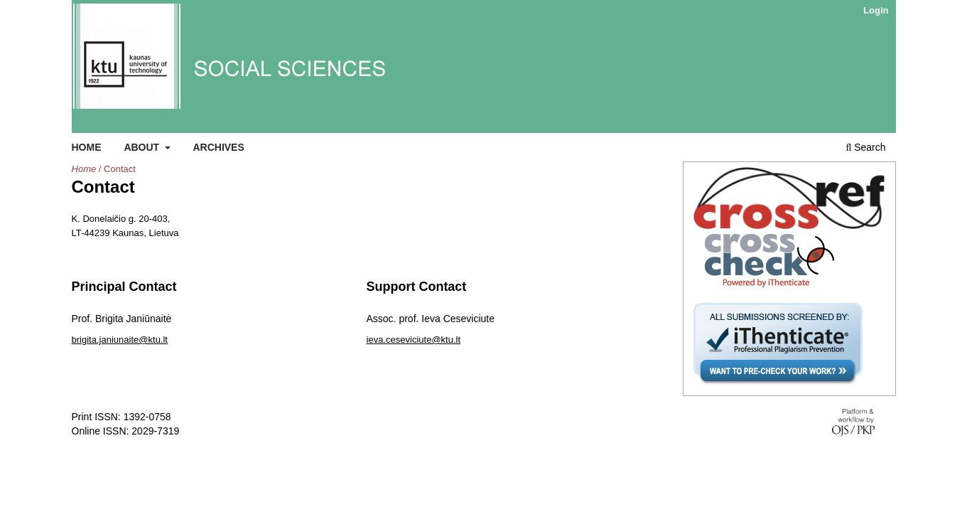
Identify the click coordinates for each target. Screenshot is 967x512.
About (143, 147)
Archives (218, 147)
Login (875, 10)
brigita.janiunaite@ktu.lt (120, 339)
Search (865, 147)
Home (87, 147)
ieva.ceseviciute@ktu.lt (414, 339)
